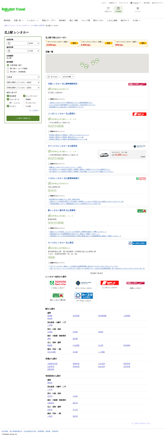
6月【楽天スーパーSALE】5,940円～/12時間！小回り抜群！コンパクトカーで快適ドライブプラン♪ (81, 171)
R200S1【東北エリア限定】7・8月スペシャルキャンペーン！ (69, 135)
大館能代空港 (52, 364)
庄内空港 (127, 366)
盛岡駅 (49, 316)
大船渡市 (50, 403)
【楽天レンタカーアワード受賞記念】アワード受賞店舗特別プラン (71, 102)
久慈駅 (49, 332)
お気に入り (108, 9)
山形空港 (50, 366)
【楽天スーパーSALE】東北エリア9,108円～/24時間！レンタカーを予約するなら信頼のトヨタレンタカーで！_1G (86, 201)
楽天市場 (147, 3)
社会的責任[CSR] (30, 431)
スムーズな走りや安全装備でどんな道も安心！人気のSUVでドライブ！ (72, 105)
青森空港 (76, 364)
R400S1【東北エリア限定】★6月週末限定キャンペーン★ (68, 139)
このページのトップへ (140, 423)
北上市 (75, 410)
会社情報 (5, 431)
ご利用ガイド (112, 3)
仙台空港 (101, 366)
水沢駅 (75, 352)
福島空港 (50, 369)
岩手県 (41, 25)
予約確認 (118, 9)
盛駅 (49, 339)
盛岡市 (49, 383)
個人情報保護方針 (16, 431)
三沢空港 (101, 364)
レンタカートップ (26, 25)
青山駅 (49, 318)
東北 (36, 25)
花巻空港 (76, 366)
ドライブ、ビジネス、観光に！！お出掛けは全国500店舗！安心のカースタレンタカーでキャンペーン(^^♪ (83, 266)
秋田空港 (127, 364)
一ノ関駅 (101, 352)
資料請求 (55, 431)
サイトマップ (123, 3)
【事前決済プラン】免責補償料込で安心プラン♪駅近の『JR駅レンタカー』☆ (74, 234)
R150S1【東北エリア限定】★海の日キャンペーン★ (66, 137)
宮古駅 (75, 332)
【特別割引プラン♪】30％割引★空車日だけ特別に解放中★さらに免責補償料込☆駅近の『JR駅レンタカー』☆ (85, 236)
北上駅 (100, 345)
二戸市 (49, 389)
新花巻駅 (127, 345)
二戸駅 (49, 325)
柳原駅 (49, 345)
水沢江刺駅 (51, 352)
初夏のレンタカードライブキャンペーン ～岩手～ (65, 167)
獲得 (74, 43)
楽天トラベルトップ (11, 25)
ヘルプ (104, 3)
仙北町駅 (76, 316)
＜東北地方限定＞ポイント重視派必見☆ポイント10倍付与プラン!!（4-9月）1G (74, 204)
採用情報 (41, 431)
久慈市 (75, 396)
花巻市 (49, 410)
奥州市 (75, 416)
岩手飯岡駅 (102, 316)
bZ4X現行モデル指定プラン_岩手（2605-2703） (65, 199)
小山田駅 (76, 345)
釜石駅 (75, 339)
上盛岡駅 (127, 316)
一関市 (49, 416)
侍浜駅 (100, 332)
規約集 (48, 431)
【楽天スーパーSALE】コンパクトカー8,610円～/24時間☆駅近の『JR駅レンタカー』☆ (78, 231)
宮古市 (49, 396)
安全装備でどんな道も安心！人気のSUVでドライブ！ (66, 107)
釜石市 (75, 403)
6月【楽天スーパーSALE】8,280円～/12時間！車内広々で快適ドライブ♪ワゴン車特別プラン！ (80, 169)
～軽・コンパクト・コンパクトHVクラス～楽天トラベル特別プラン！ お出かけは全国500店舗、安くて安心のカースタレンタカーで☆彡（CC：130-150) (99, 268)
